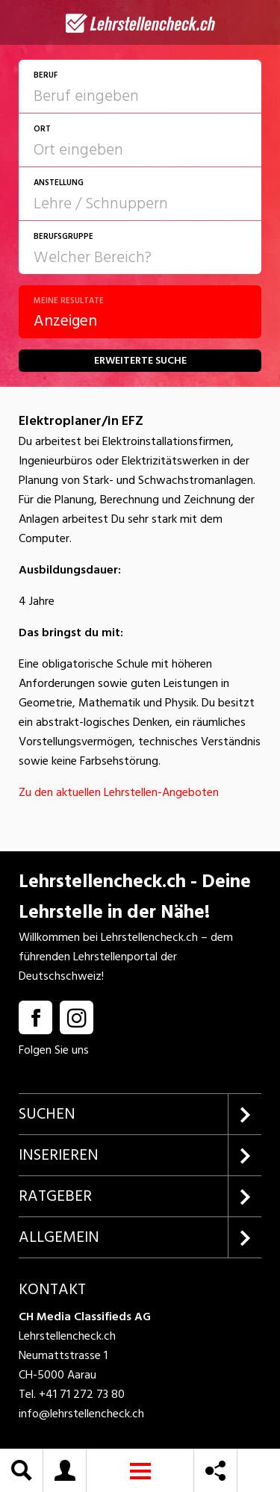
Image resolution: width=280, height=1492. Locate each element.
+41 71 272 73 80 (82, 1394)
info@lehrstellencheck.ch (81, 1413)
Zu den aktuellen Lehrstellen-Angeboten (119, 792)
